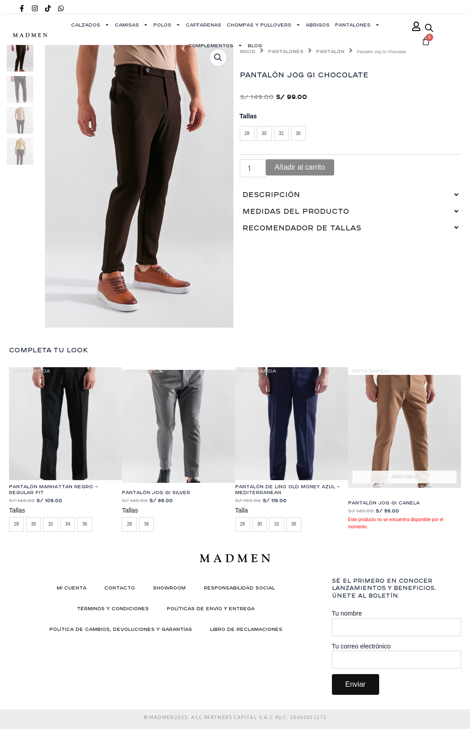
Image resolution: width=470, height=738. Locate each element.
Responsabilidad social (239, 588)
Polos (166, 25)
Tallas (248, 116)
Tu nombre (396, 623)
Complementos (215, 45)
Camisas (131, 25)
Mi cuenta (71, 588)
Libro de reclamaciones (246, 629)
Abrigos (318, 25)
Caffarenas (203, 25)
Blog (255, 45)
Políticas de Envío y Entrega (211, 608)
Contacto (119, 588)
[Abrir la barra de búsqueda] (429, 28)
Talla (241, 510)
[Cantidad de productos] (253, 168)
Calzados (90, 25)
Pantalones (357, 25)
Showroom (169, 588)
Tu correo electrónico (396, 656)
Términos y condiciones (113, 608)
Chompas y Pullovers (263, 25)
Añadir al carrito (300, 167)
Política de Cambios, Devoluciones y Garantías (120, 629)
